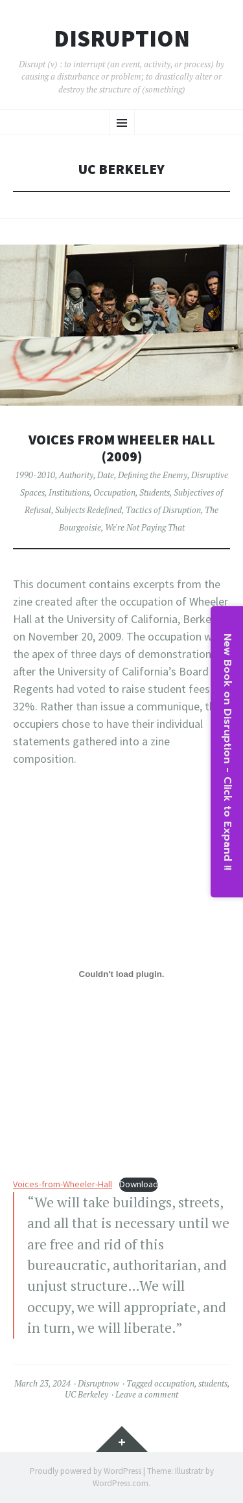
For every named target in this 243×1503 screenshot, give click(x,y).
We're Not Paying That (145, 527)
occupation (174, 1383)
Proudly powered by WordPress (85, 1470)
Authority (76, 475)
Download (138, 1184)
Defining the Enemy (152, 475)
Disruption (122, 39)
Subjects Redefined (88, 510)
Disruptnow (98, 1383)
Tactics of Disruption (163, 510)
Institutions (69, 492)
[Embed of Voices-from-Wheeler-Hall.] (121, 974)
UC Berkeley (86, 1394)
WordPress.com (120, 1483)
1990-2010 (35, 475)
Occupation (114, 492)
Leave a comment (146, 1394)
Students (154, 492)
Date (105, 475)
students (212, 1383)
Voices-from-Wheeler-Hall (62, 1184)
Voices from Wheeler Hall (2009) (122, 448)
